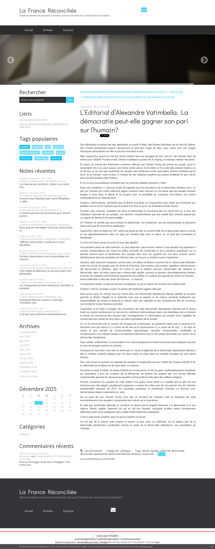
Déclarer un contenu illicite (65, 542)
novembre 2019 (28, 332)
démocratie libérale (119, 454)
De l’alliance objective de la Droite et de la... (43, 195)
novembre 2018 (28, 371)
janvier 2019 (26, 362)
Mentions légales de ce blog (87, 542)
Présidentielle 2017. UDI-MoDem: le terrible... (46, 458)
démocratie (178, 450)
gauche (58, 147)
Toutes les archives (28, 376)
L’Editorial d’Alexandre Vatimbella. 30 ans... (42, 181)
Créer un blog (102, 536)
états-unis (41, 158)
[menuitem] (28, 30)
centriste (56, 158)
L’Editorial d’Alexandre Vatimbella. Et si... (41, 282)
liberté (146, 450)
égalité (154, 450)
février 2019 (26, 358)
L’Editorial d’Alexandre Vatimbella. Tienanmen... (45, 239)
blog (157, 542)
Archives (48, 30)
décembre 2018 (27, 367)
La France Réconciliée (47, 10)
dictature (136, 454)
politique (47, 152)
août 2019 (25, 336)
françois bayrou (30, 152)
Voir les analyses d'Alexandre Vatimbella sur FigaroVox (44, 125)
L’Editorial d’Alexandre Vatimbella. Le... (40, 311)
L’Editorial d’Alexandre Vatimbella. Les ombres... (45, 253)
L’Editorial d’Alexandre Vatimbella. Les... (41, 210)
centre (25, 147)
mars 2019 (25, 354)
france (37, 147)
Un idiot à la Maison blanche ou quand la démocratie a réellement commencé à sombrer (123, 91)
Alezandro (25, 456)
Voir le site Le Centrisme (33, 119)
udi (47, 147)
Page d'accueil (176, 91)
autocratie (148, 454)
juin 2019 (24, 341)
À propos (68, 30)
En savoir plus (146, 546)
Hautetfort (114, 536)
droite (60, 152)
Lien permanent (91, 450)
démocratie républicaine (93, 454)
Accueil (29, 30)
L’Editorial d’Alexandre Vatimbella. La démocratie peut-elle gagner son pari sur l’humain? (134, 121)
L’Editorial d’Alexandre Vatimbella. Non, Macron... (46, 268)
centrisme (26, 158)
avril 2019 (24, 349)
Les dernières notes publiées (108, 539)
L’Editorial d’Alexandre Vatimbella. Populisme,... (45, 224)
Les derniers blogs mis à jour (85, 539)
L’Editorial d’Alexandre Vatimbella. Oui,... (41, 296)
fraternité (165, 450)
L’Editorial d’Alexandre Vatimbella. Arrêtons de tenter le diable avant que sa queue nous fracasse (128, 96)
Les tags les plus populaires (130, 539)
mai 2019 (24, 345)
